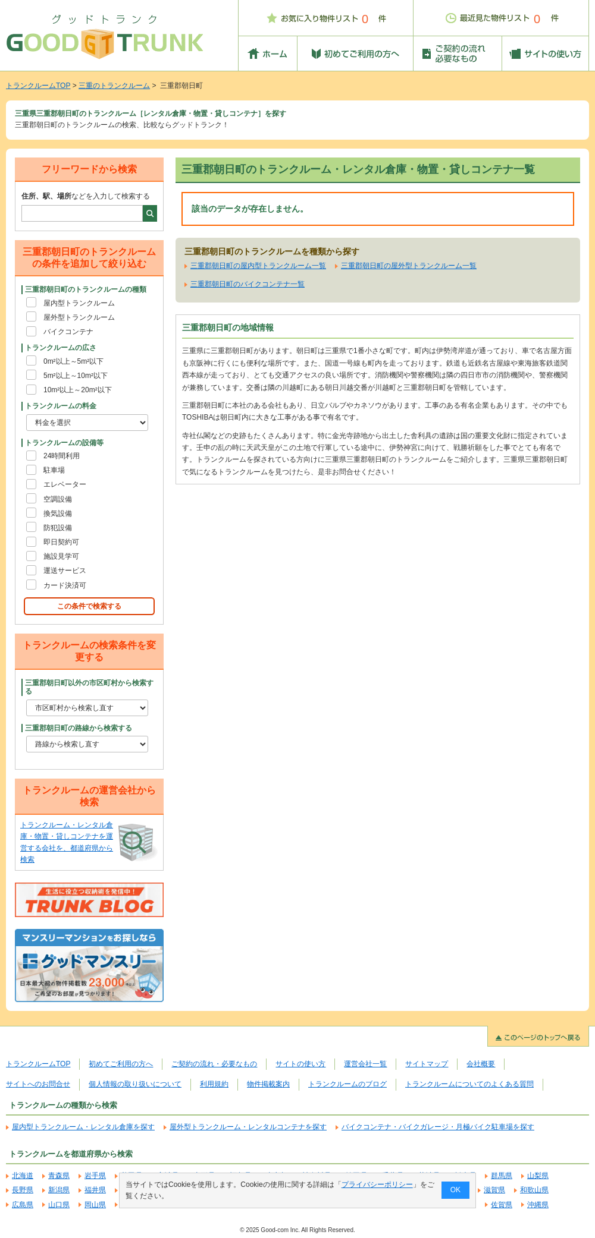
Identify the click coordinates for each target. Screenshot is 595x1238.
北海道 (22, 1175)
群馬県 (501, 1175)
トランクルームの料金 (60, 406)
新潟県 (59, 1190)
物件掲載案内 (268, 1084)
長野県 (22, 1190)
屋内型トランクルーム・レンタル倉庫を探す (83, 1127)
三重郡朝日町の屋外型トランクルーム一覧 (409, 266)
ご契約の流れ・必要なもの (214, 1064)
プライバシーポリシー (377, 1184)
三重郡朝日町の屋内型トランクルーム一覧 (258, 266)
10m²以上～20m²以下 (77, 390)
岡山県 (95, 1205)
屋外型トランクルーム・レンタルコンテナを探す (248, 1127)
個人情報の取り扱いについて (135, 1084)
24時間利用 (61, 456)
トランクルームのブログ (347, 1084)
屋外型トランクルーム (79, 317)
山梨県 (538, 1175)
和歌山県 (534, 1190)
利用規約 (214, 1084)
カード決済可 (64, 585)
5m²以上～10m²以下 (75, 375)
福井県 (95, 1190)
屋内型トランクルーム (79, 303)
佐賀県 (501, 1205)
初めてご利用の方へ (121, 1064)
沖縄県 (538, 1205)
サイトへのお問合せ (38, 1084)
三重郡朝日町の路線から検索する (78, 728)
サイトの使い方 (300, 1064)
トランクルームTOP (38, 85)
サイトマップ (426, 1064)
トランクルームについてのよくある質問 (469, 1084)
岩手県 (95, 1175)
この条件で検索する (89, 606)
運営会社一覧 (365, 1064)
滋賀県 (494, 1190)
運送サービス (64, 570)
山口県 (59, 1205)
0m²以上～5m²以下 (73, 361)
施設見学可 (61, 556)
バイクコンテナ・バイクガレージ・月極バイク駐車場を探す (438, 1127)
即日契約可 (61, 542)
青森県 (59, 1175)
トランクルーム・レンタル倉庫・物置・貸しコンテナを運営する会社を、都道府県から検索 (66, 842)
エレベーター (64, 484)
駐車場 (54, 470)
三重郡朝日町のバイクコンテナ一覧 (247, 284)
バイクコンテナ (68, 331)
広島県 (22, 1205)
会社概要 (480, 1064)
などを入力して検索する (85, 196)
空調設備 (57, 499)
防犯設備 (57, 528)
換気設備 (57, 513)
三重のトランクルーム (114, 85)
